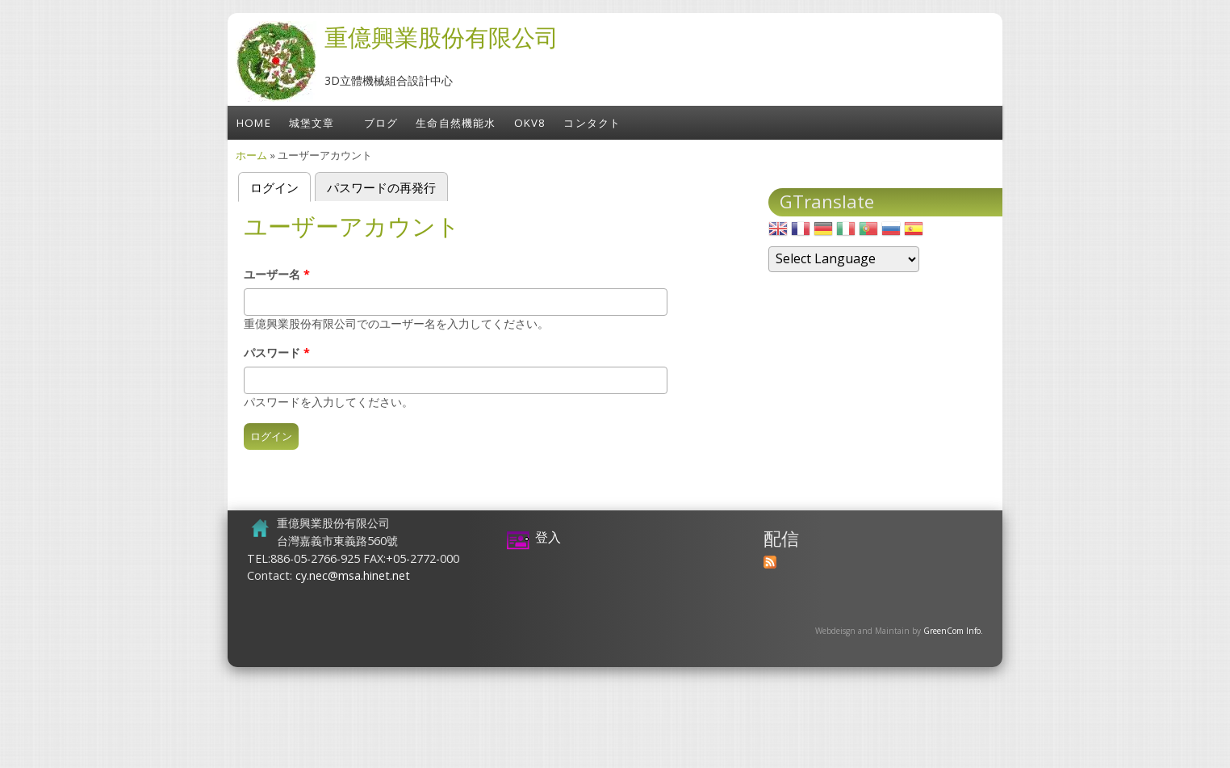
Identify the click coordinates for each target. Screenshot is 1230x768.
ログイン (280, 186)
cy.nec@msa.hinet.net (352, 575)
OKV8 (530, 122)
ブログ (381, 122)
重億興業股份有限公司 (441, 36)
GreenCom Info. (953, 630)
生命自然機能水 (456, 122)
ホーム (251, 155)
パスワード (277, 352)
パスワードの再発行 (381, 187)
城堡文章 (312, 122)
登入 (548, 537)
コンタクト (592, 122)
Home (253, 122)
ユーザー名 (277, 274)
